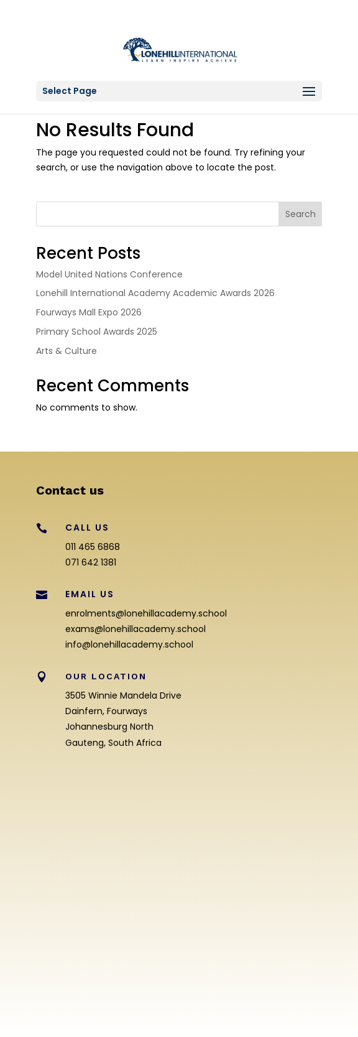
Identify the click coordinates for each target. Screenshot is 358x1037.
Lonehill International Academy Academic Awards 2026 (155, 293)
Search (300, 214)
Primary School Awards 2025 (96, 331)
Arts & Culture (66, 351)
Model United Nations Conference (109, 274)
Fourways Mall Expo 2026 (89, 312)
